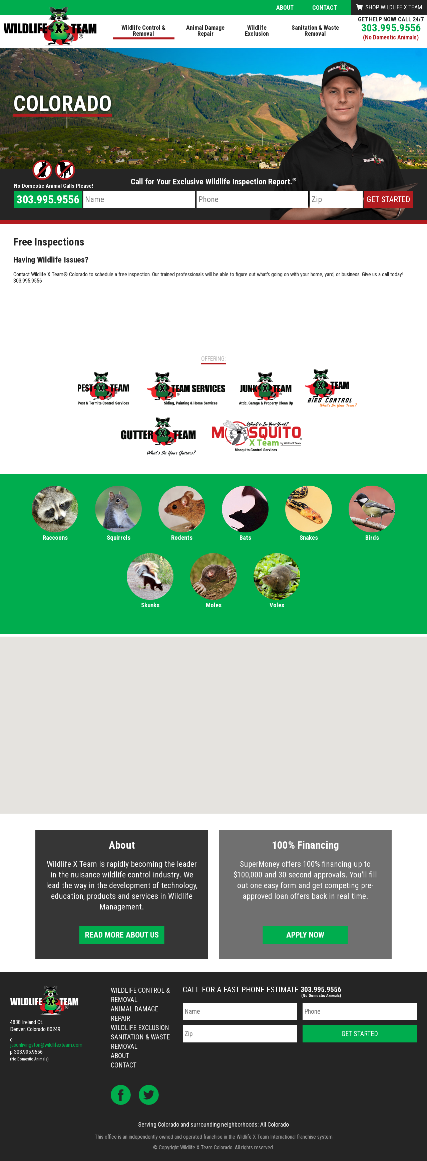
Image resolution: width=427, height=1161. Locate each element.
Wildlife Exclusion (140, 1028)
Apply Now (305, 935)
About (285, 7)
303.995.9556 (391, 27)
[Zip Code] (336, 199)
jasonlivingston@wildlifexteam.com (46, 1045)
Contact (324, 7)
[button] (213, 719)
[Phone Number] (252, 199)
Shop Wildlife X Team (393, 7)
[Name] (139, 199)
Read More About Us (122, 935)
